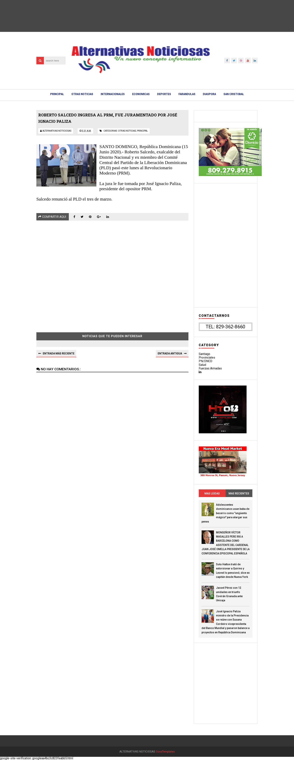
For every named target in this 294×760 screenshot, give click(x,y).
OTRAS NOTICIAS (82, 94)
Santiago (204, 354)
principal (142, 131)
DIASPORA (209, 94)
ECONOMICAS (141, 94)
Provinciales (207, 357)
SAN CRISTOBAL (234, 94)
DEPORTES (164, 94)
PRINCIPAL (57, 94)
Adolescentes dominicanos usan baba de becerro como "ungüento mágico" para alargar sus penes (225, 513)
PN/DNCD (205, 361)
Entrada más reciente (58, 353)
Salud (202, 365)
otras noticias (127, 131)
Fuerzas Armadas (210, 368)
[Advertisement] (112, 274)
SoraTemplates (165, 751)
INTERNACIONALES (113, 94)
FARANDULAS (186, 94)
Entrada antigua (170, 353)
